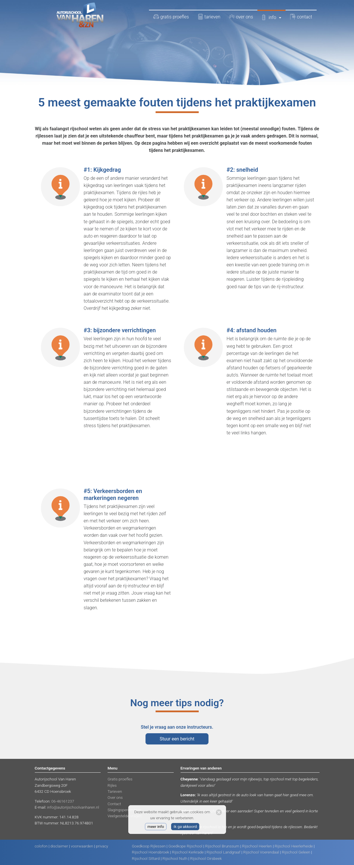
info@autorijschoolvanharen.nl (73, 807)
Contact (114, 803)
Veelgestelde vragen (125, 816)
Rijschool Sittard (146, 858)
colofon (41, 846)
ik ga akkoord (185, 826)
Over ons (115, 797)
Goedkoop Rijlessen (149, 846)
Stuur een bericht (177, 739)
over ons (241, 17)
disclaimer (59, 846)
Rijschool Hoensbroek (150, 852)
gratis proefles (171, 17)
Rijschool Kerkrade (188, 852)
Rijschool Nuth (174, 858)
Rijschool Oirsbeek (206, 858)
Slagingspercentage (124, 809)
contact (301, 17)
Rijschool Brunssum (222, 846)
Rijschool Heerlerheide (294, 846)
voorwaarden (82, 846)
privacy (102, 846)
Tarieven (115, 791)
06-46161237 (62, 801)
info (271, 17)
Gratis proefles (120, 779)
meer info (156, 826)
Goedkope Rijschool (185, 846)
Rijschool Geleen (296, 852)
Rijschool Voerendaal (261, 852)
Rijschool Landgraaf (223, 852)
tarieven (209, 17)
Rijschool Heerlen (257, 846)
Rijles (112, 785)
